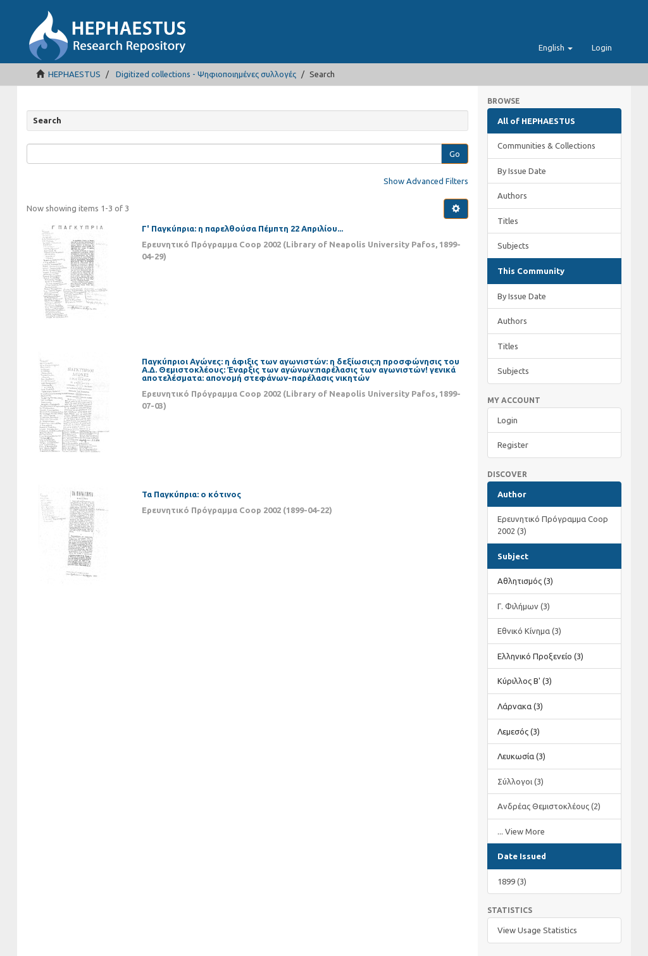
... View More (521, 831)
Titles (507, 220)
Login (507, 420)
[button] (555, 47)
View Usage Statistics (537, 930)
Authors (512, 195)
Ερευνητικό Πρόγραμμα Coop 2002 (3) (552, 524)
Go (454, 153)
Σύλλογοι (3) (520, 781)
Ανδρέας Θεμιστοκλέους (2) (549, 806)
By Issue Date (521, 170)
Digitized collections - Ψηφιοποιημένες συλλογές (206, 74)
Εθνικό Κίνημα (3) (529, 630)
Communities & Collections (546, 145)
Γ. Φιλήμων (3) (523, 606)
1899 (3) (511, 881)
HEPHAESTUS (74, 74)
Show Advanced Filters (425, 181)
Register (512, 444)
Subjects (513, 245)
